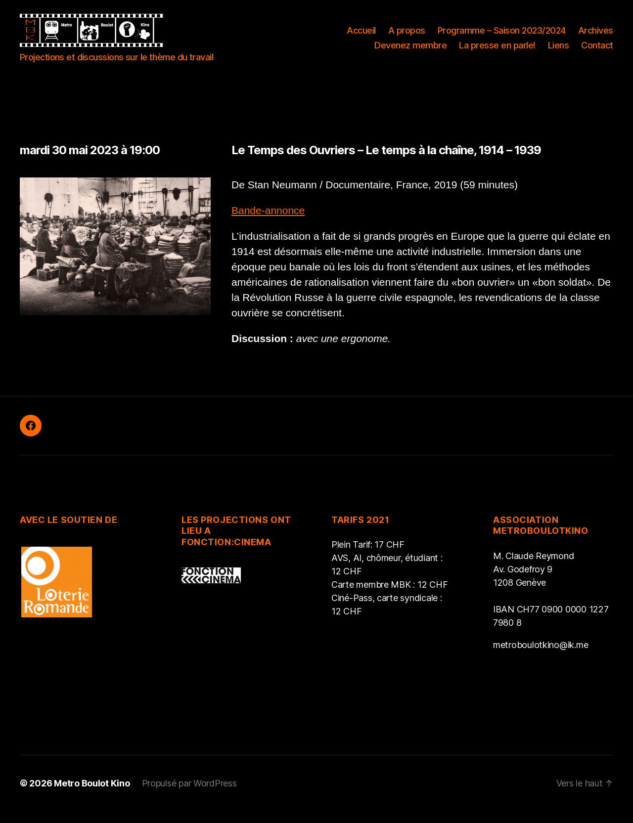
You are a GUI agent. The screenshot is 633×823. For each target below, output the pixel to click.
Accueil (361, 36)
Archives (595, 36)
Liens (558, 50)
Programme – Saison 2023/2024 (502, 36)
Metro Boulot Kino (92, 795)
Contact (597, 50)
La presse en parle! (497, 50)
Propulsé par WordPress (189, 795)
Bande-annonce (268, 221)
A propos (406, 36)
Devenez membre (410, 50)
